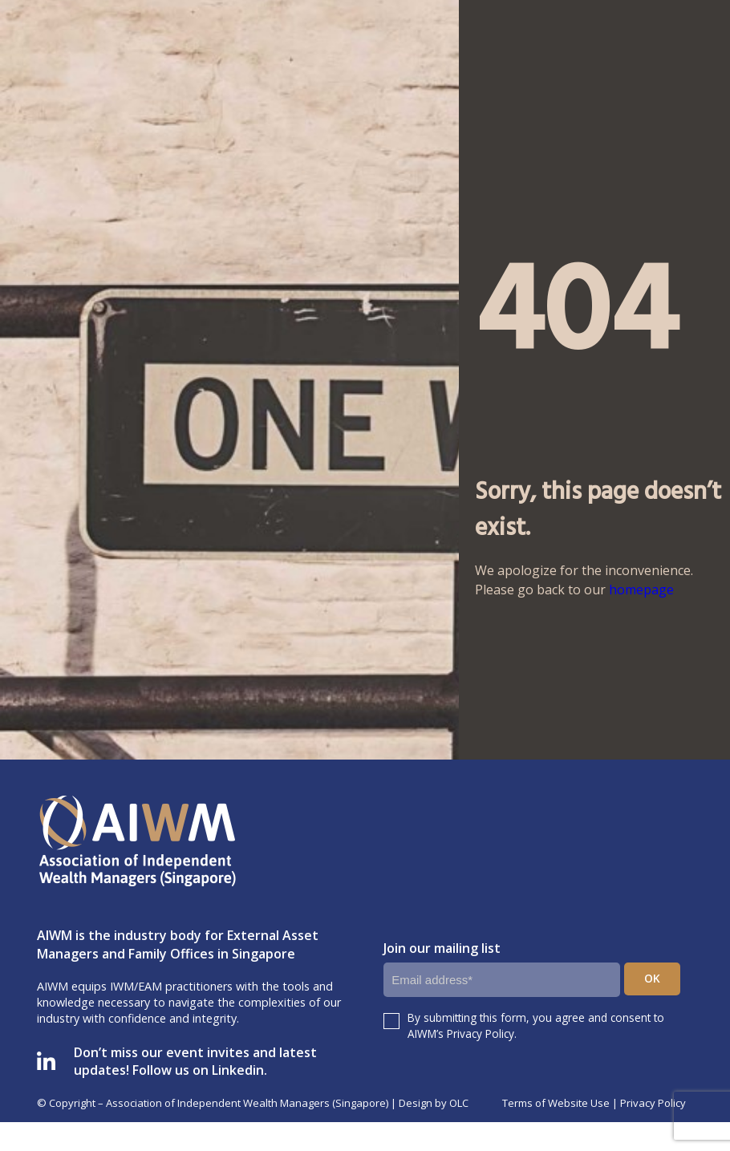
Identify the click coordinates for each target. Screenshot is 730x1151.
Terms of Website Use (556, 1103)
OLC (458, 1103)
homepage (641, 589)
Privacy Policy (653, 1103)
